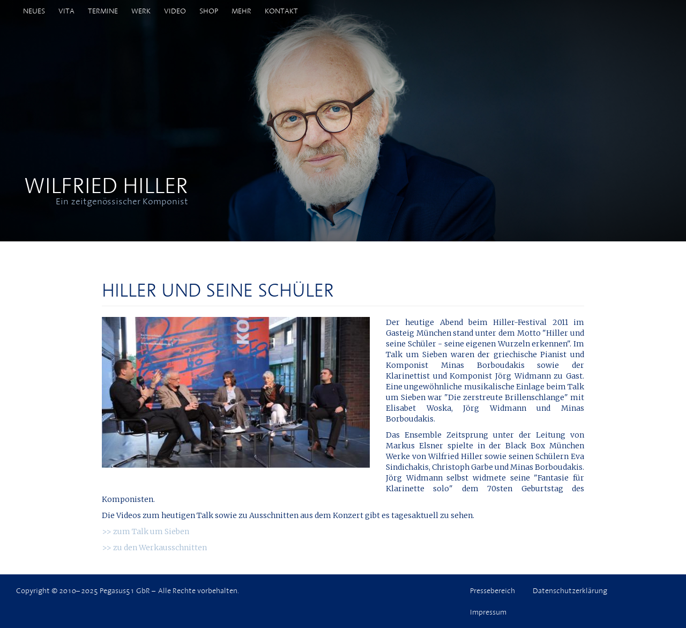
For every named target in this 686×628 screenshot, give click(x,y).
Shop (208, 11)
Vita (66, 11)
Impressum (488, 612)
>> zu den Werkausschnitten (154, 547)
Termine (103, 11)
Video (175, 11)
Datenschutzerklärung (570, 590)
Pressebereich (492, 590)
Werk (141, 11)
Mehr (241, 11)
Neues (34, 11)
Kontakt (281, 11)
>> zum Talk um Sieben (145, 531)
